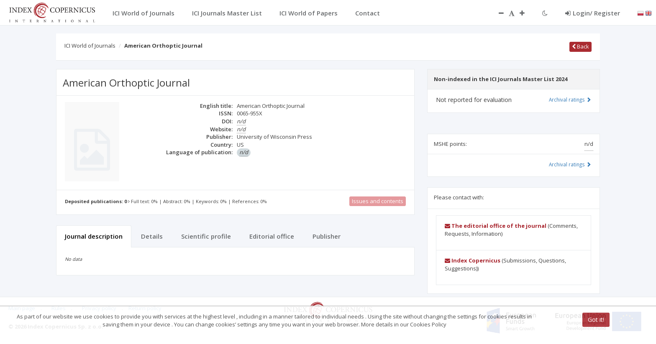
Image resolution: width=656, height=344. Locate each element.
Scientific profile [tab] (206, 236)
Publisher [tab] (327, 236)
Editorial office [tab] (271, 236)
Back (580, 46)
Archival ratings (570, 99)
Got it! (596, 320)
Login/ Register (592, 13)
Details (152, 236)
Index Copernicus (472, 260)
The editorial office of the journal (495, 225)
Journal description (94, 236)
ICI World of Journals (89, 45)
